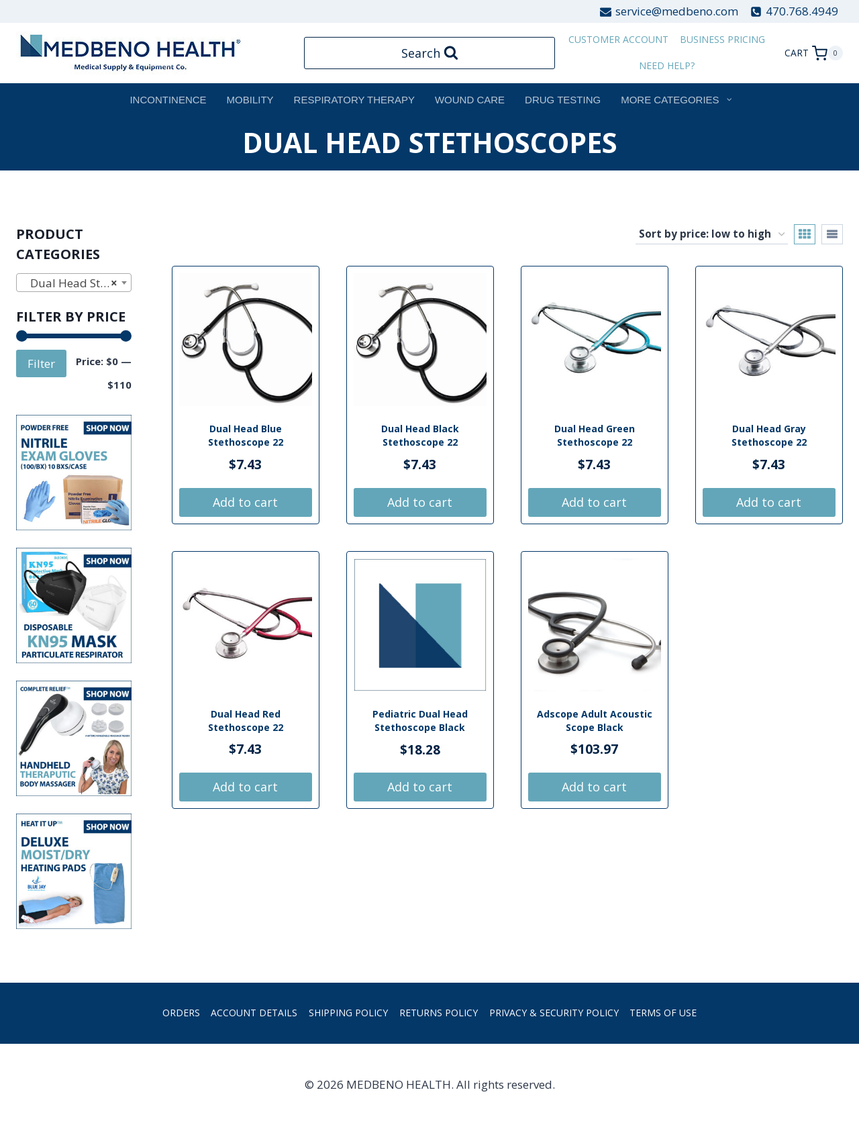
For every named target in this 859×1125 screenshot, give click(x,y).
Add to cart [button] (245, 502)
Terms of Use (663, 1012)
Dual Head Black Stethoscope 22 (420, 435)
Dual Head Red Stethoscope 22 (245, 720)
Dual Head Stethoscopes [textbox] (76, 283)
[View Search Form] (430, 53)
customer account (618, 39)
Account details (254, 1012)
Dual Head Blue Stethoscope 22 (245, 435)
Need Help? (667, 65)
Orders (181, 1012)
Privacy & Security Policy (554, 1012)
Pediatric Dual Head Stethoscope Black (420, 720)
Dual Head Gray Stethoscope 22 (769, 435)
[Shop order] (712, 234)
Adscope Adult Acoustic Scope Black (594, 720)
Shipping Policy (348, 1012)
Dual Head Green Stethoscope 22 (594, 435)
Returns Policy (438, 1012)
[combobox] (74, 282)
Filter (41, 363)
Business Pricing (722, 39)
